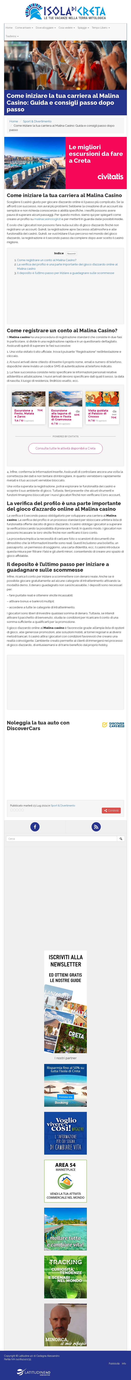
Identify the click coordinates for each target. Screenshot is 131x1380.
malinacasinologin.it (47, 219)
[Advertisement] (65, 298)
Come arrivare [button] (24, 27)
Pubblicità (114, 1363)
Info (124, 1363)
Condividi (111, 810)
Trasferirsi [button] (12, 36)
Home (9, 27)
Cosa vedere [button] (67, 27)
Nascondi (71, 253)
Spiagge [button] (83, 27)
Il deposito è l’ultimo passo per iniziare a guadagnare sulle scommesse (65, 273)
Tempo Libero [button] (101, 27)
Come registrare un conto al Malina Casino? (46, 260)
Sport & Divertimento (37, 121)
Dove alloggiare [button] (46, 27)
